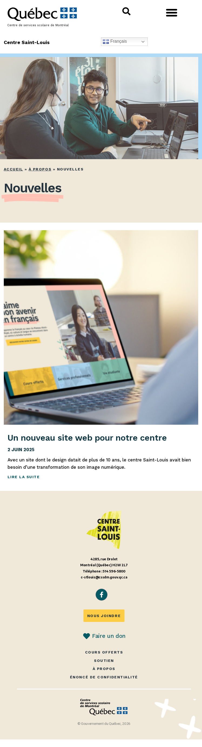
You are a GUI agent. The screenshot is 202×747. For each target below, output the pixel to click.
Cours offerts (104, 652)
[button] (172, 13)
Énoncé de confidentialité (104, 677)
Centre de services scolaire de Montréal (38, 25)
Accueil (13, 169)
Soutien (104, 661)
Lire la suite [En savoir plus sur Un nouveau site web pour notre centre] (24, 477)
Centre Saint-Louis (27, 42)
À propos (40, 169)
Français (115, 41)
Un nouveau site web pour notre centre (87, 438)
